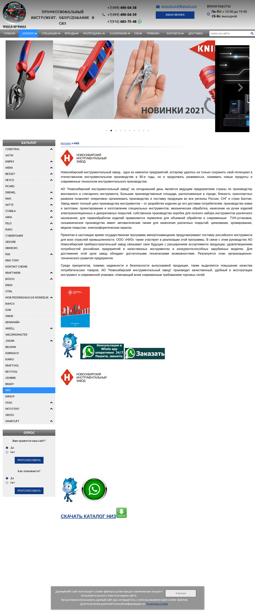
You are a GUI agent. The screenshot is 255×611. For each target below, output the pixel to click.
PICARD (10, 186)
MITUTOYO (12, 408)
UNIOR (9, 316)
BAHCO (10, 303)
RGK (7, 254)
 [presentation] (240, 87)
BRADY (9, 384)
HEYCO (9, 180)
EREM (8, 285)
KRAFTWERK (13, 272)
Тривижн (152, 33)
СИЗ (136, 33)
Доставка (195, 33)
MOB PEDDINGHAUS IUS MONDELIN (26, 297)
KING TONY (12, 260)
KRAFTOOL (12, 365)
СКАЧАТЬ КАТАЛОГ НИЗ (94, 516)
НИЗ (7, 390)
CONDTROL (12, 149)
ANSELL (10, 328)
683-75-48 (121, 21)
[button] (106, 130)
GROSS (9, 414)
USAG (8, 402)
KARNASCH (12, 353)
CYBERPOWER (14, 235)
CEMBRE (10, 377)
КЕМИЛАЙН (12, 322)
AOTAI (9, 155)
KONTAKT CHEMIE (16, 266)
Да (12, 447)
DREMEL (10, 192)
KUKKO (9, 359)
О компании (118, 33)
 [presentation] (14, 87)
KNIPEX (9, 161)
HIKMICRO (11, 248)
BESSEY (10, 173)
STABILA (10, 210)
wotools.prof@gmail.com (179, 6)
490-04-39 (121, 14)
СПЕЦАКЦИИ (49, 33)
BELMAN (10, 346)
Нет (12, 452)
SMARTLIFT (12, 421)
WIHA (8, 217)
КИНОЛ (9, 396)
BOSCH (9, 278)
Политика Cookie (157, 603)
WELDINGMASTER (16, 334)
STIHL (8, 291)
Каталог (28, 33)
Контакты (174, 33)
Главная (9, 33)
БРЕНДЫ (70, 33)
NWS (8, 198)
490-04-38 (121, 7)
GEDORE (10, 241)
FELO (8, 223)
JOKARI (9, 340)
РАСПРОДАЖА (92, 33)
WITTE (9, 204)
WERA (9, 167)
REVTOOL (11, 371)
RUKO (8, 229)
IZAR (8, 309)
